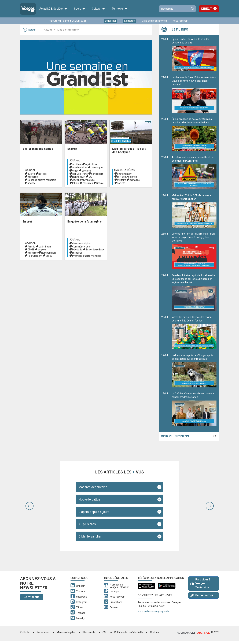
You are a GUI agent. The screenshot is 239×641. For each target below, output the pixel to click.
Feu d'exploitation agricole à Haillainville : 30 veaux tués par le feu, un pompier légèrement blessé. (194, 292)
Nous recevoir (180, 20)
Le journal (110, 20)
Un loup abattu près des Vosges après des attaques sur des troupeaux (194, 370)
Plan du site (89, 632)
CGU (104, 632)
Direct (206, 8)
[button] (29, 506)
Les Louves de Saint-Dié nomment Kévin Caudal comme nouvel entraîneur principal (194, 94)
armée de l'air (79, 167)
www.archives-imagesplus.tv (153, 611)
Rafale (100, 183)
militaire (121, 180)
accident (77, 164)
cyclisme (86, 170)
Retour (29, 30)
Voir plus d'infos (175, 436)
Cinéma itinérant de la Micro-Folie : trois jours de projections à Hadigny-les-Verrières (194, 250)
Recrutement (35, 255)
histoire (42, 173)
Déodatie (77, 249)
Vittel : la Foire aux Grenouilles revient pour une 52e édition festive (194, 332)
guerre (31, 173)
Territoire (119, 8)
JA (90, 176)
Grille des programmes (154, 20)
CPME (31, 249)
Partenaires (43, 632)
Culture (98, 8)
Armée (31, 246)
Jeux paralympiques (83, 180)
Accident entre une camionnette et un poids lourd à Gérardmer (194, 172)
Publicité (25, 632)
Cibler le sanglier (90, 536)
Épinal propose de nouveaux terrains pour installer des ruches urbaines (194, 134)
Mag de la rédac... (125, 170)
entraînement (124, 173)
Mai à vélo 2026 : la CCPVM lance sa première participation (194, 211)
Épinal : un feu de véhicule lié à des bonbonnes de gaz (194, 54)
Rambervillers (48, 252)
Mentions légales (66, 632)
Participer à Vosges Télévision (200, 583)
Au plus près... (88, 524)
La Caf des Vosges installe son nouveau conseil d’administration (194, 409)
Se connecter (201, 595)
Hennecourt (78, 176)
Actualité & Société (53, 8)
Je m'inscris (31, 597)
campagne (97, 167)
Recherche (192, 8)
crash (75, 170)
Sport (79, 8)
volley (49, 255)
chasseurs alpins (81, 243)
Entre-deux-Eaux (95, 249)
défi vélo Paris (80, 173)
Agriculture (91, 164)
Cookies (154, 632)
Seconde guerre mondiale (42, 180)
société (32, 183)
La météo (129, 20)
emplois (42, 249)
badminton (45, 246)
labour (75, 183)
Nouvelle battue (89, 499)
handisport (97, 173)
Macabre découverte (93, 487)
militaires (33, 176)
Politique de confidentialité (129, 632)
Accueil (48, 29)
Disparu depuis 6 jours (94, 512)
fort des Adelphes (127, 176)
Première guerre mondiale (86, 255)
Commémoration (81, 246)
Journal (30, 170)
